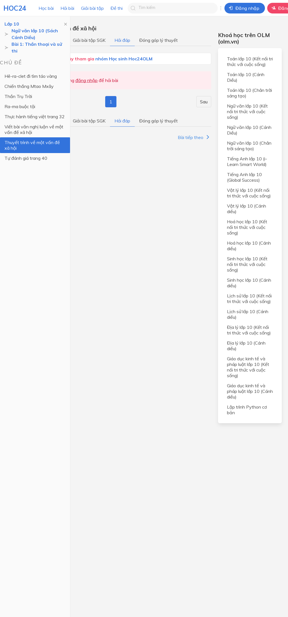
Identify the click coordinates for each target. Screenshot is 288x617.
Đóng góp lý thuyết (158, 40)
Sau (204, 101)
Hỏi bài (67, 8)
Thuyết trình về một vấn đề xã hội (32, 145)
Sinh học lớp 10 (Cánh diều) (249, 282)
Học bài (46, 8)
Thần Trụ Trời (18, 96)
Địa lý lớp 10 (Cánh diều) (246, 345)
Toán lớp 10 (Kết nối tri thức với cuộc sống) (250, 61)
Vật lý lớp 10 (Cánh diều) (246, 208)
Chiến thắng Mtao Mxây (29, 86)
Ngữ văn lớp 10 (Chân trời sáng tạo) (249, 145)
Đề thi (117, 8)
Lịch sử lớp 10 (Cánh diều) (247, 314)
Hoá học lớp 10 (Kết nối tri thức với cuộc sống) (247, 227)
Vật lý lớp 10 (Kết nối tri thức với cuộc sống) (249, 193)
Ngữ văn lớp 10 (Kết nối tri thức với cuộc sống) (247, 111)
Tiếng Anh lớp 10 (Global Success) (244, 177)
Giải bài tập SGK (89, 40)
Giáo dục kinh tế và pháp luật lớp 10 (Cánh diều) (250, 391)
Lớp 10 (11, 24)
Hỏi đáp (122, 40)
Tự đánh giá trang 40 (25, 158)
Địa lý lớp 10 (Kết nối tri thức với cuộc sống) (249, 330)
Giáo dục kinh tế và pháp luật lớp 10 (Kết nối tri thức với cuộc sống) (248, 367)
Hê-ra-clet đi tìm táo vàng (30, 76)
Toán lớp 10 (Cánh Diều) (245, 77)
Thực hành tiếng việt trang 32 (34, 116)
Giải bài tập (92, 8)
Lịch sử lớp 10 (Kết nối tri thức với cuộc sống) (249, 298)
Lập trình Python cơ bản (247, 409)
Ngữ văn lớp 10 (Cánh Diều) (249, 130)
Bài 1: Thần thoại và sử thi (37, 47)
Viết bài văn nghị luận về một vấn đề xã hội (33, 129)
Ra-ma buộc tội (19, 106)
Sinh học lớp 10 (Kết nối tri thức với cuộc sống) (247, 264)
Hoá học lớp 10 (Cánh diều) (249, 245)
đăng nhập (86, 80)
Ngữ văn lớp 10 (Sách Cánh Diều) (35, 34)
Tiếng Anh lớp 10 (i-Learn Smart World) (247, 161)
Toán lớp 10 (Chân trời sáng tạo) (249, 93)
